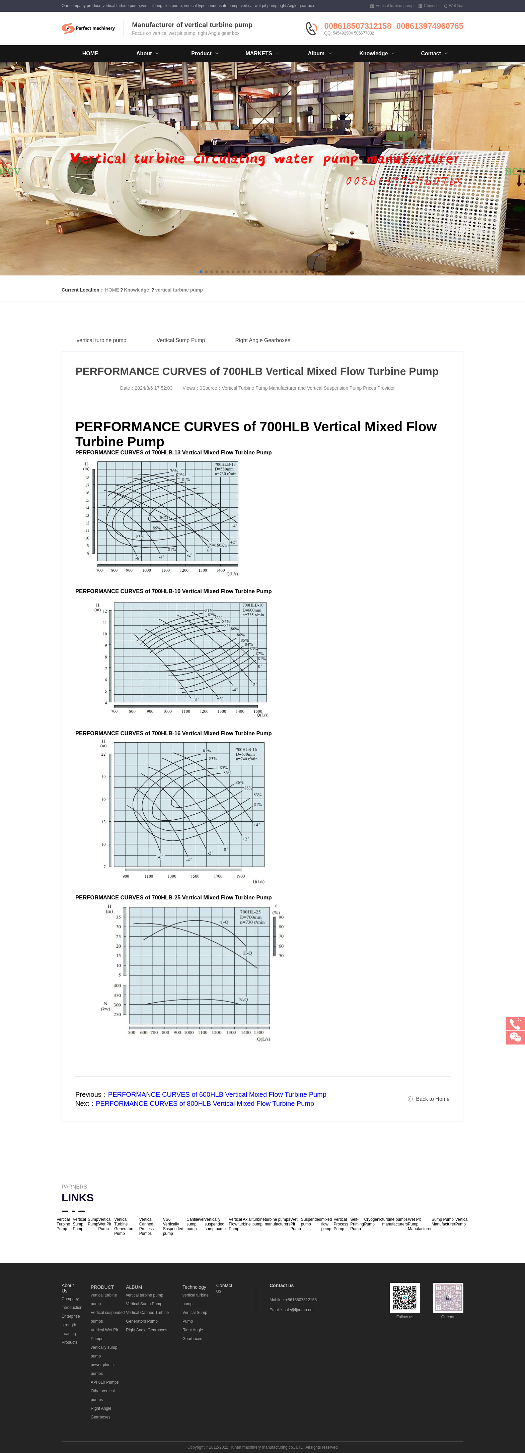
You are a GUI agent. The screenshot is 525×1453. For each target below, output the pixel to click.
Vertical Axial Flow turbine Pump (240, 1224)
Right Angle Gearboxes (262, 347)
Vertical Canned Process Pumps (146, 1226)
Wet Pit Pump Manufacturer (420, 1224)
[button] (201, 271)
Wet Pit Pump (295, 1224)
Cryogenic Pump (373, 1221)
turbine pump (258, 1221)
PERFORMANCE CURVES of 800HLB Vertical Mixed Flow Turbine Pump (205, 1103)
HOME (90, 53)
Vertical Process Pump (341, 1224)
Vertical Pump (461, 1221)
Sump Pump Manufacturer (443, 1221)
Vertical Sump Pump (181, 347)
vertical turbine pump (179, 290)
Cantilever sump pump (195, 1224)
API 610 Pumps (105, 1382)
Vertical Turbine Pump (63, 1224)
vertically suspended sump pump (215, 1224)
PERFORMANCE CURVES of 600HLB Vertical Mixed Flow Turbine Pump (217, 1094)
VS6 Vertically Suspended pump (173, 1226)
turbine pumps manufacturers (278, 1221)
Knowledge (136, 290)
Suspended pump (311, 1221)
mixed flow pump (326, 1224)
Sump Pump (93, 1221)
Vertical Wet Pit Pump (104, 1224)
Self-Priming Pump (357, 1224)
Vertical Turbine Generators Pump (124, 1226)
